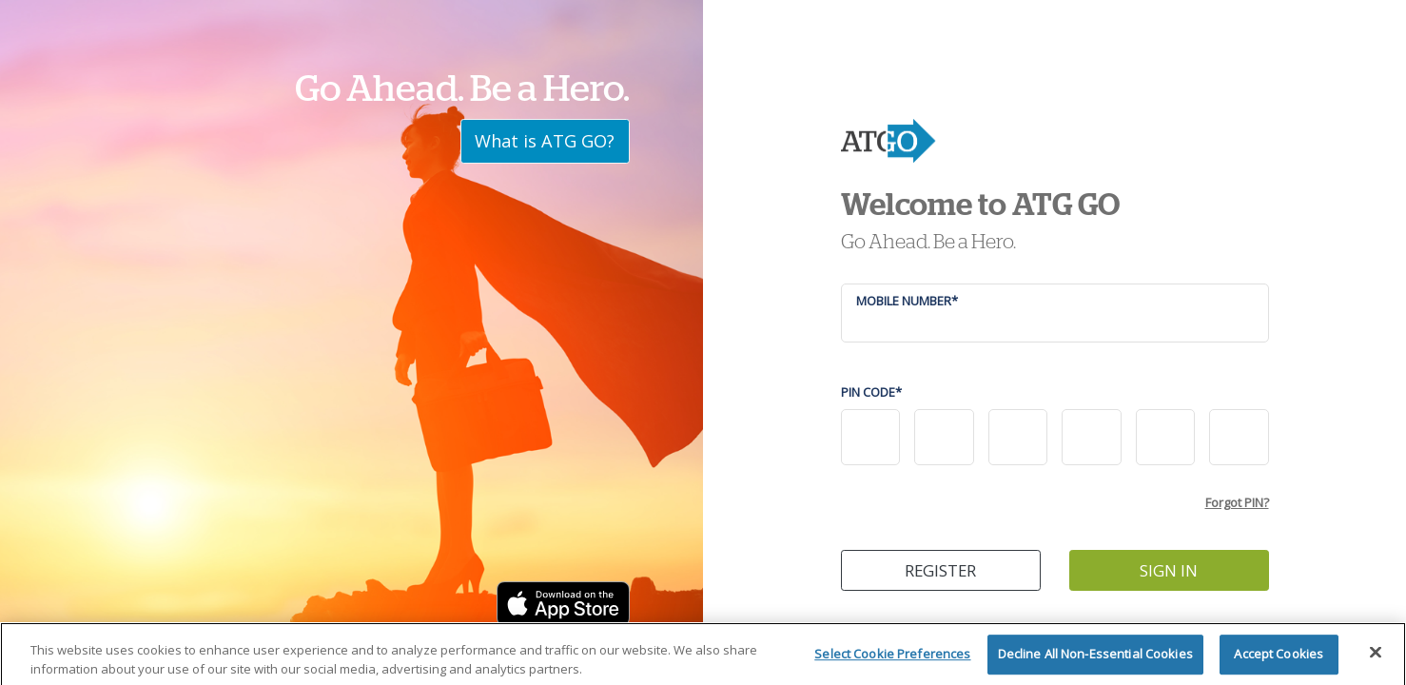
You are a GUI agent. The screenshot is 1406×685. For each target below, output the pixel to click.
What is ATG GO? (545, 140)
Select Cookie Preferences (892, 661)
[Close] (1375, 659)
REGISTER (940, 570)
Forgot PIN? (1237, 502)
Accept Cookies (1278, 661)
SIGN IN (1169, 570)
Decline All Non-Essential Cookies (1095, 661)
